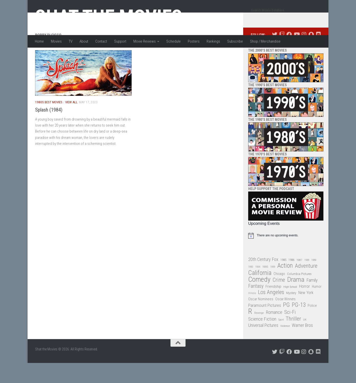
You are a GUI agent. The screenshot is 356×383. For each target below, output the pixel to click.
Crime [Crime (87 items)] (279, 300)
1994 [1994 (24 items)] (257, 287)
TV (70, 41)
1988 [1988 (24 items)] (306, 280)
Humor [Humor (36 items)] (316, 307)
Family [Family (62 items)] (312, 300)
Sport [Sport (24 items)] (281, 339)
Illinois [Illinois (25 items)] (252, 313)
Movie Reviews (144, 41)
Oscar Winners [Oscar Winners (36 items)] (285, 319)
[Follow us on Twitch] (282, 54)
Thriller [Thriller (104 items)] (293, 339)
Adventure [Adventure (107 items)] (306, 286)
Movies (56, 41)
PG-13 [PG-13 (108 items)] (299, 325)
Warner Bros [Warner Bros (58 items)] (302, 345)
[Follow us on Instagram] (303, 54)
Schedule (173, 41)
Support (120, 41)
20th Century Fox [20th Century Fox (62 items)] (263, 279)
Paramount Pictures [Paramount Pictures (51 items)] (264, 325)
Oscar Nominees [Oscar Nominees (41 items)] (260, 319)
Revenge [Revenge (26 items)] (259, 333)
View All (71, 122)
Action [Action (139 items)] (285, 286)
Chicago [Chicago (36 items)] (279, 294)
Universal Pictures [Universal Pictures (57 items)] (263, 345)
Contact (101, 41)
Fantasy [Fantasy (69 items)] (255, 306)
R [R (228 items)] (250, 331)
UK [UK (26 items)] (304, 339)
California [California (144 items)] (260, 293)
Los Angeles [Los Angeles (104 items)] (271, 312)
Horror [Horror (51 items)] (304, 306)
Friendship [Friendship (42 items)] (273, 306)
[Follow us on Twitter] (274, 54)
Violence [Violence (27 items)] (285, 346)
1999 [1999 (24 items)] (272, 287)
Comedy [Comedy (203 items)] (259, 300)
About (83, 41)
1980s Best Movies (48, 122)
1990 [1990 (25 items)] (250, 287)
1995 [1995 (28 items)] (265, 287)
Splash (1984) (48, 130)
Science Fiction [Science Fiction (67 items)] (262, 339)
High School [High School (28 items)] (290, 307)
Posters (194, 41)
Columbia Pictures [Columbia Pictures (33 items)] (299, 294)
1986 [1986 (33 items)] (291, 280)
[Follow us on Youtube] (296, 54)
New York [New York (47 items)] (305, 312)
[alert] (285, 256)
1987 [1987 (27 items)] (299, 280)
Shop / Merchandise (265, 41)
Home (39, 41)
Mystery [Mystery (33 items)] (291, 313)
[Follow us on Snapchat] (311, 54)
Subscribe (235, 41)
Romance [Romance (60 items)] (274, 332)
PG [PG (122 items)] (286, 325)
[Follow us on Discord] (318, 54)
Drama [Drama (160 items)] (295, 300)
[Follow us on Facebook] (289, 54)
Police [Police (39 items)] (312, 326)
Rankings (213, 41)
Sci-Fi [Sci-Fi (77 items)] (290, 332)
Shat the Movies (108, 17)
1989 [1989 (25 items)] (313, 280)
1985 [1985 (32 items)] (283, 280)
